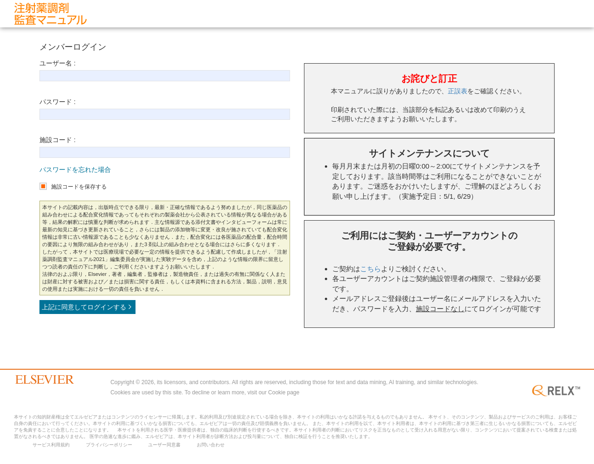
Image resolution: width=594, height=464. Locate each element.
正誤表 (457, 91)
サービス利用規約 (51, 444)
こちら (370, 269)
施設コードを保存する (79, 186)
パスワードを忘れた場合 (75, 169)
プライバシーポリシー (109, 444)
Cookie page (283, 392)
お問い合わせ (211, 444)
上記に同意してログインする (87, 307)
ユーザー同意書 (164, 444)
